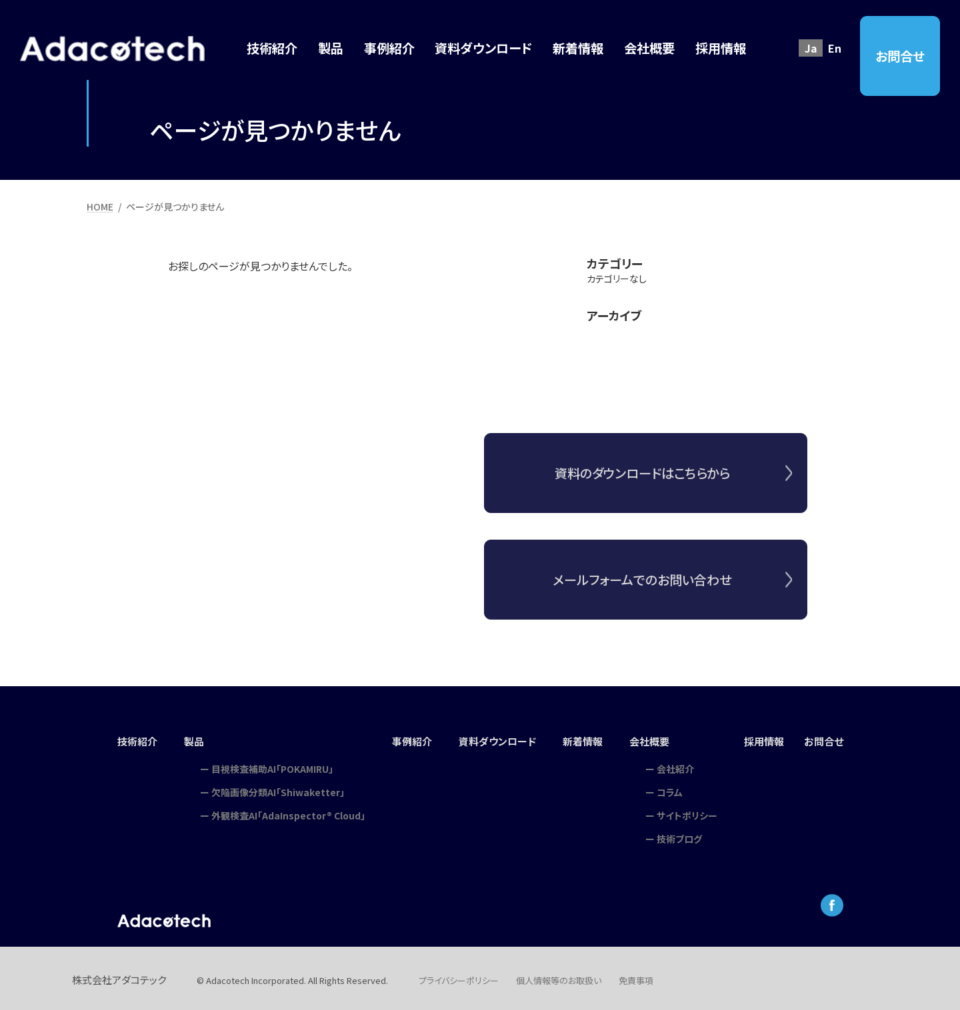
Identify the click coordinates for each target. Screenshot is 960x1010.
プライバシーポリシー (459, 975)
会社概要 (654, 740)
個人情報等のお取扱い (558, 975)
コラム (674, 787)
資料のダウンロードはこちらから (642, 483)
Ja (811, 48)
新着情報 (585, 740)
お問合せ (900, 56)
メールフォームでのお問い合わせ (642, 589)
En (834, 48)
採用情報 (769, 740)
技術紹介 (130, 740)
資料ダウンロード (496, 740)
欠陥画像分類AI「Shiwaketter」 (272, 787)
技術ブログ (683, 834)
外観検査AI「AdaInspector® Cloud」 (282, 810)
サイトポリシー (691, 810)
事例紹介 (407, 740)
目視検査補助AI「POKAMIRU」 (266, 764)
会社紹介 (679, 764)
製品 (188, 740)
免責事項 (636, 975)
